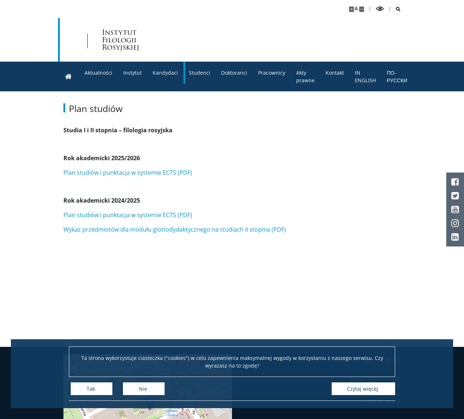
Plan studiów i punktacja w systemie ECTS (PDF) (127, 173)
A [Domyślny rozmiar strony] (356, 8)
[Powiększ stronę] (351, 9)
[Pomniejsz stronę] (361, 9)
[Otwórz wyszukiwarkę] (395, 9)
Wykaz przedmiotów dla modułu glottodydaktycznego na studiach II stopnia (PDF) (174, 229)
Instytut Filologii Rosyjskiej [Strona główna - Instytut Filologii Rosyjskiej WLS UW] (120, 40)
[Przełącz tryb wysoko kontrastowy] (379, 9)
